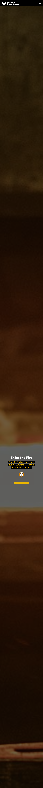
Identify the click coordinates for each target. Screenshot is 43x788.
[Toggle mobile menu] (40, 3)
